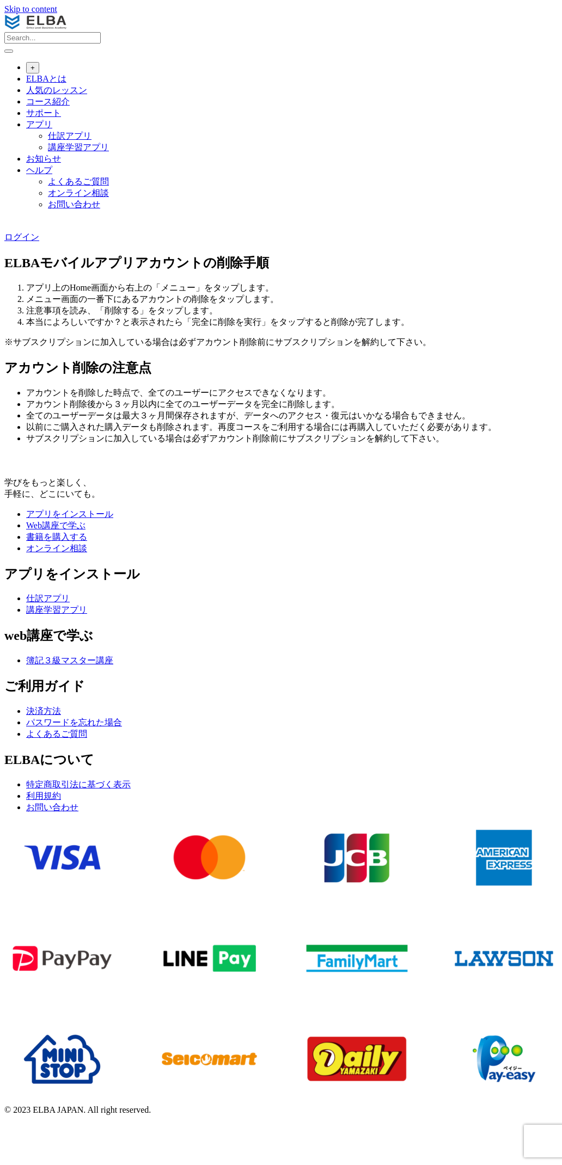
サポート (43, 113)
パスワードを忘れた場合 (74, 722)
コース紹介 (48, 101)
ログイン (21, 237)
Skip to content (30, 9)
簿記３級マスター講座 (69, 660)
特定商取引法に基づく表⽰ (78, 784)
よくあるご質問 (78, 181)
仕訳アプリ (69, 135)
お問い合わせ (74, 204)
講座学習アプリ (78, 147)
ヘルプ (39, 170)
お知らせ (43, 158)
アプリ (39, 124)
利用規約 (43, 795)
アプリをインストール (69, 514)
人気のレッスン (56, 90)
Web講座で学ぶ (55, 525)
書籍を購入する (56, 536)
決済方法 (43, 711)
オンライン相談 (78, 193)
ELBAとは (46, 78)
